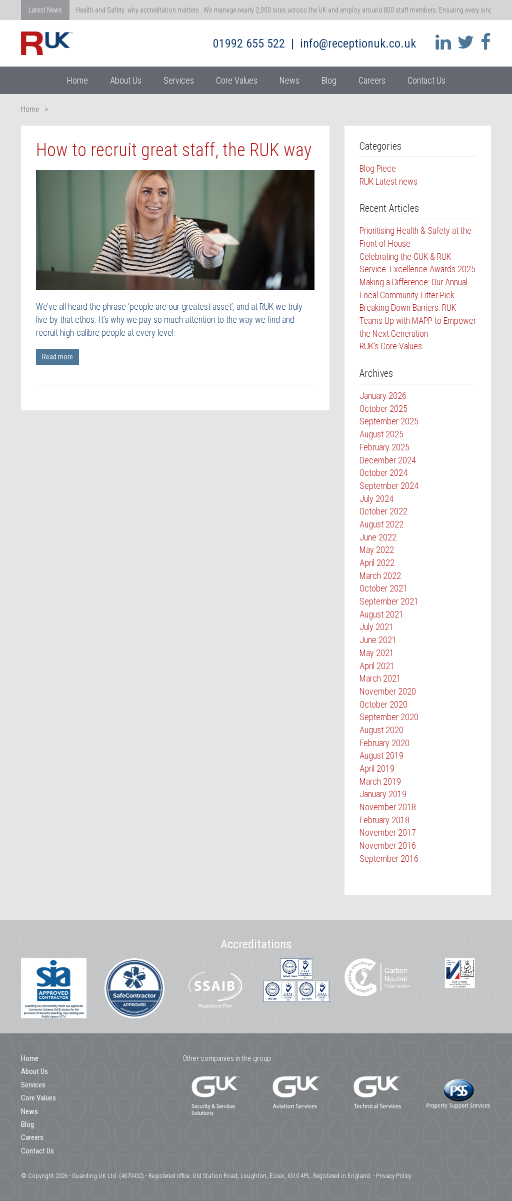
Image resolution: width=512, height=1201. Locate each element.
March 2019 (380, 781)
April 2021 (377, 666)
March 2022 (380, 575)
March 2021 (380, 678)
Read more (57, 357)
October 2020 (384, 704)
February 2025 (385, 447)
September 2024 (389, 485)
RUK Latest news (389, 181)
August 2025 (382, 434)
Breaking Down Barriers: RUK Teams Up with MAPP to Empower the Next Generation (418, 320)
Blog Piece (378, 168)
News (290, 80)
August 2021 (382, 614)
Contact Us (427, 80)
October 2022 (384, 511)
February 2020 (385, 743)
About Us (126, 80)
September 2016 (389, 858)
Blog (329, 80)
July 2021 (377, 627)
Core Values (237, 80)
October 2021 (384, 588)
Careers (372, 80)
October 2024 (384, 472)
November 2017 (388, 832)
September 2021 (389, 601)
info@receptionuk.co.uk (358, 44)
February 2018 (385, 820)
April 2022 (377, 562)
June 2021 (378, 640)
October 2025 (384, 408)
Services (179, 80)
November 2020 (388, 691)
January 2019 (383, 794)
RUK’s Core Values (391, 346)
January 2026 (383, 395)
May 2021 (377, 653)
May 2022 (377, 549)
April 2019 (377, 768)
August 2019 (382, 755)
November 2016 (388, 845)
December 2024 (388, 460)
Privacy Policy (393, 1175)
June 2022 (378, 537)
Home (77, 80)
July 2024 (377, 498)
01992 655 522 (249, 44)
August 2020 (382, 730)
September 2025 (389, 421)
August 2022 (382, 524)
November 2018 (388, 807)
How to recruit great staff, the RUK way (174, 150)
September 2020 (389, 717)
